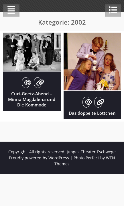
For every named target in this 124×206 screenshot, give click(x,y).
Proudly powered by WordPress (39, 158)
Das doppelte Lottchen (92, 113)
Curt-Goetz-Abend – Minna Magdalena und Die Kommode (31, 99)
